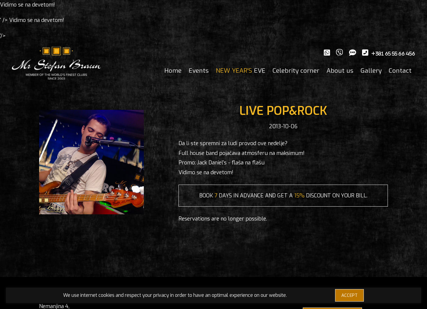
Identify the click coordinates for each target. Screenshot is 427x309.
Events (199, 70)
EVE (240, 70)
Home (172, 70)
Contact (400, 70)
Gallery (371, 70)
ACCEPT (349, 295)
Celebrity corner (296, 70)
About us (339, 70)
